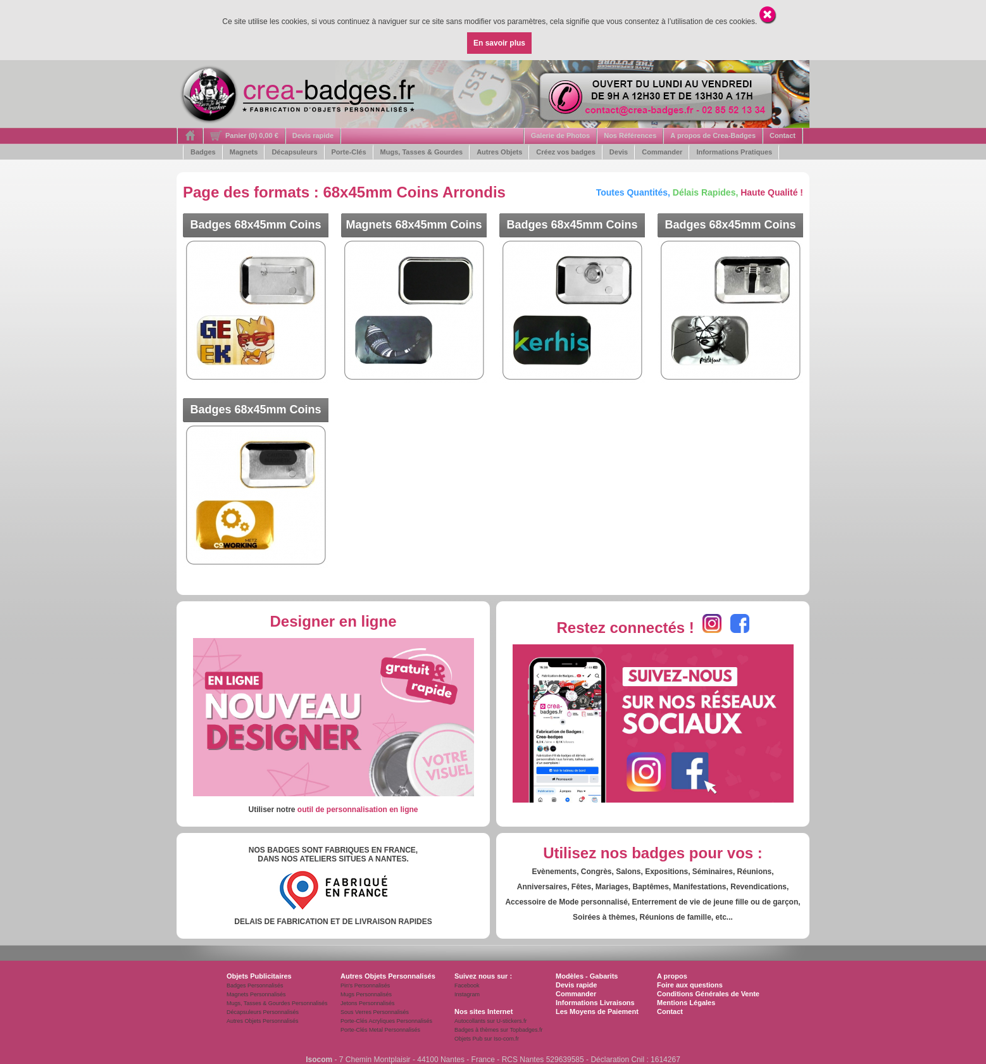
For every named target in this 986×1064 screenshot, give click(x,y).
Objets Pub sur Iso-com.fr (486, 1039)
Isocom (319, 1059)
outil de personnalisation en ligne (357, 809)
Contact (783, 135)
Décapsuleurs (294, 152)
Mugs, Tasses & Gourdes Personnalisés (277, 1003)
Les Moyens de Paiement (597, 1011)
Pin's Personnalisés (365, 985)
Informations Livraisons (595, 1002)
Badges (203, 152)
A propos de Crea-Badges (713, 135)
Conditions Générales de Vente (708, 994)
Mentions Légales (686, 1002)
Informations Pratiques (734, 152)
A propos (672, 976)
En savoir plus (499, 43)
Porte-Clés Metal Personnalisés (380, 1030)
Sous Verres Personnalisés (374, 1012)
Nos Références (630, 135)
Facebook (467, 985)
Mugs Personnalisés (366, 994)
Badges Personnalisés (255, 985)
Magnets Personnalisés (256, 994)
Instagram (467, 994)
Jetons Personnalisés (367, 1003)
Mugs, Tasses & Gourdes (421, 152)
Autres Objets (499, 152)
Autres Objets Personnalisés (263, 1021)
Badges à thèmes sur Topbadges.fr (498, 1030)
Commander (662, 152)
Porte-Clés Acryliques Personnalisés (386, 1021)
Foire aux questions (690, 985)
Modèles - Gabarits (587, 976)
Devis (618, 152)
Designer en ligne (333, 621)
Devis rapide (313, 135)
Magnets (244, 152)
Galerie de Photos (560, 135)
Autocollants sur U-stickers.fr (490, 1021)
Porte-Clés (349, 152)
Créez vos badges (566, 152)
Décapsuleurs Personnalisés (263, 1012)
